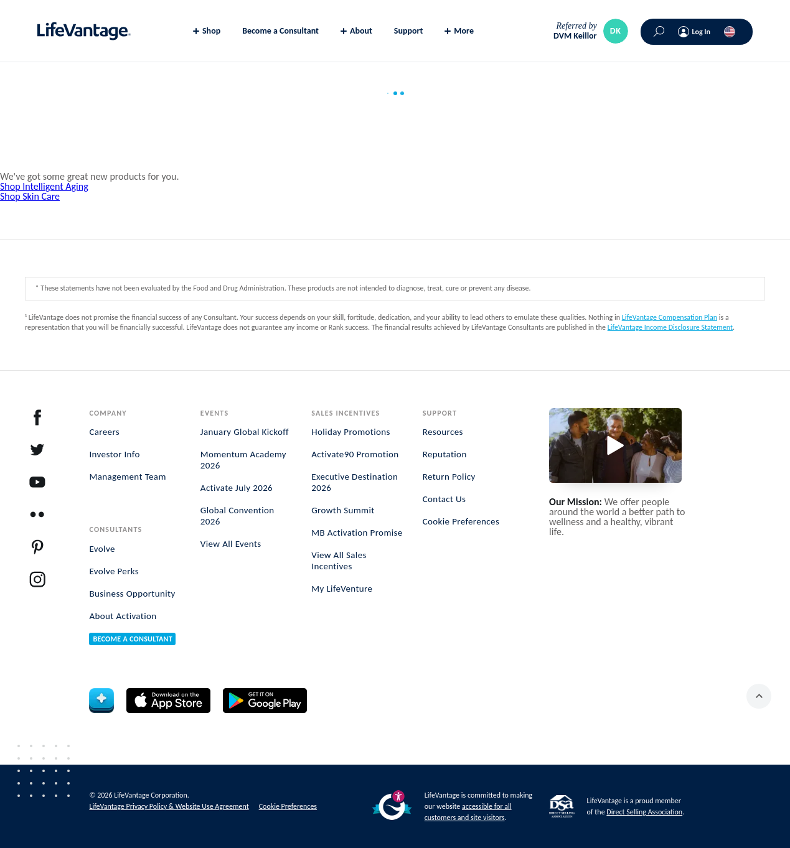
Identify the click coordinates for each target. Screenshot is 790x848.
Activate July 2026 (236, 487)
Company (107, 413)
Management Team (127, 476)
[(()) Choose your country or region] (730, 32)
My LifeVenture (341, 588)
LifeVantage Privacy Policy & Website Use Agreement (168, 806)
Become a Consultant (280, 31)
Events (214, 413)
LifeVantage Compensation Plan (669, 317)
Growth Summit (342, 510)
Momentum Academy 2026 (243, 460)
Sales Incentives (345, 413)
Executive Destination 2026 (354, 482)
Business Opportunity (132, 593)
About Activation (122, 616)
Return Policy (449, 476)
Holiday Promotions (350, 431)
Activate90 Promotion (354, 454)
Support (408, 31)
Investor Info (114, 454)
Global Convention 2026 (237, 516)
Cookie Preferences (461, 521)
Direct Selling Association (644, 812)
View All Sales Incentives (339, 560)
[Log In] (694, 32)
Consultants (115, 529)
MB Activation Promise (356, 532)
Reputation (445, 454)
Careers (104, 431)
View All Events (230, 543)
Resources (443, 431)
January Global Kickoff (244, 431)
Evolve (102, 548)
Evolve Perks (114, 571)
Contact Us (444, 499)
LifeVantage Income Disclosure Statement (670, 327)
